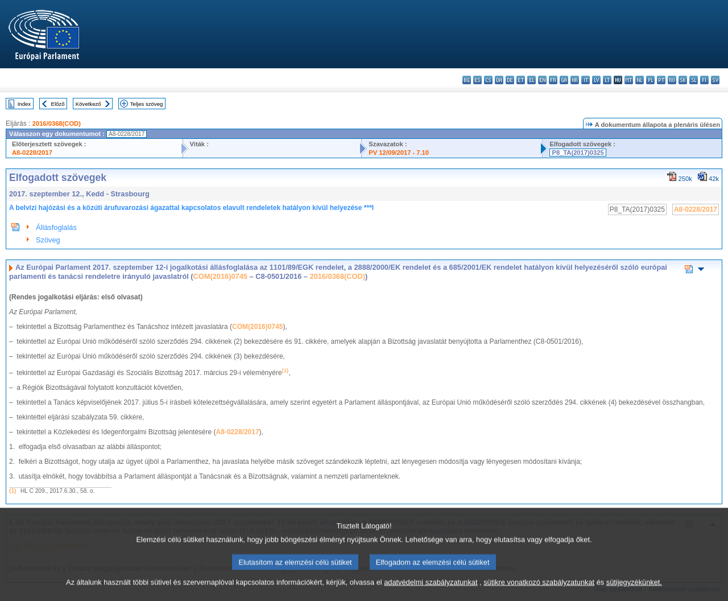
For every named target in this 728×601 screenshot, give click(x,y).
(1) (12, 491)
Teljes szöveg (146, 104)
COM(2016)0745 (220, 276)
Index (24, 104)
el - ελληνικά (531, 80)
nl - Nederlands (639, 80)
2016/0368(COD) (56, 123)
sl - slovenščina (693, 80)
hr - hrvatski (574, 80)
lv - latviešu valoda (596, 80)
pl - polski (650, 80)
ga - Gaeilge (564, 80)
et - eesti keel (520, 80)
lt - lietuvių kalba (607, 80)
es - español (477, 80)
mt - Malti (628, 80)
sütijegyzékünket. (634, 594)
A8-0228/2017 (32, 152)
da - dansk (499, 80)
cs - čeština (488, 80)
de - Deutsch (510, 80)
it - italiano (585, 80)
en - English (542, 80)
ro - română (672, 80)
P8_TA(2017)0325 (577, 152)
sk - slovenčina (683, 80)
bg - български (466, 80)
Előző (58, 104)
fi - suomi (704, 80)
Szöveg (48, 240)
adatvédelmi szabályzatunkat (430, 594)
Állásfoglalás (56, 227)
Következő (88, 104)
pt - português (661, 80)
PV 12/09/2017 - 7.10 (399, 152)
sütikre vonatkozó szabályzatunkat (538, 594)
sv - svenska (715, 80)
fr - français (553, 80)
